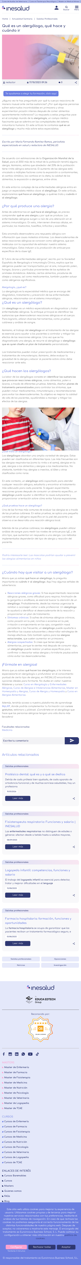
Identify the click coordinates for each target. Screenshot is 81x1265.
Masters (9, 1186)
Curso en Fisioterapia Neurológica (43, 1)
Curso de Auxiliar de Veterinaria (14, 1)
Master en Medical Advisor (69, 1)
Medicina (7, 730)
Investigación (60, 965)
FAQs (7, 1196)
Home (5, 19)
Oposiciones (60, 959)
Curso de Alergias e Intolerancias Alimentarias (39, 688)
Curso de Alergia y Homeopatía (47, 691)
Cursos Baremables (15, 1175)
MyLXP (6, 706)
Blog (6, 1201)
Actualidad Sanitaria (22, 19)
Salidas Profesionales (47, 19)
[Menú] (76, 8)
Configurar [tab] (16, 1247)
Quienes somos (13, 1191)
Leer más (18, 798)
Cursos (8, 1181)
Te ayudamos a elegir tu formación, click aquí (30, 93)
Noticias (21, 965)
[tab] (40, 740)
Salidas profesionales (21, 959)
